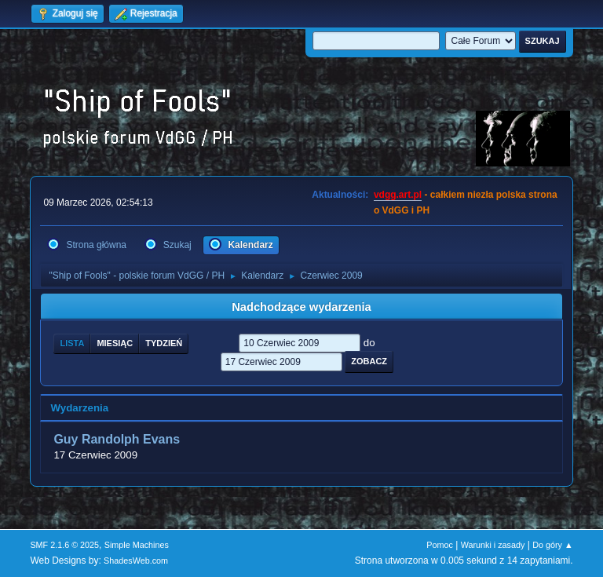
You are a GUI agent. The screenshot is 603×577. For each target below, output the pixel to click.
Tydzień (163, 343)
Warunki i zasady (493, 545)
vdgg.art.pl (398, 194)
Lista (72, 343)
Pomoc (439, 545)
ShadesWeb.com (136, 560)
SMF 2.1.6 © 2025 (64, 545)
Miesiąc (115, 343)
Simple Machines (136, 545)
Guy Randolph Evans (116, 439)
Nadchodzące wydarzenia (301, 307)
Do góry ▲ (552, 545)
